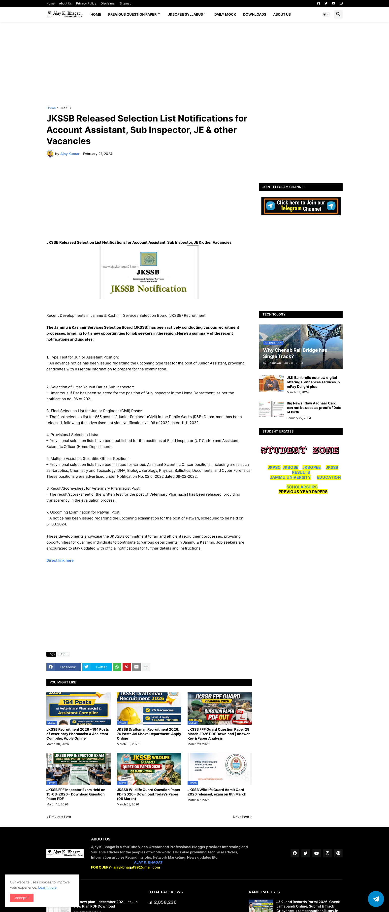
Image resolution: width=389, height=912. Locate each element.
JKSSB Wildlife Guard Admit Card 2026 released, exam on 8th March (217, 792)
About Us (65, 3)
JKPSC (274, 467)
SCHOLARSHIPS (302, 486)
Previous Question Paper (132, 14)
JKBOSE (290, 467)
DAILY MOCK (225, 14)
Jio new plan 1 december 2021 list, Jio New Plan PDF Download (106, 904)
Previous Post (60, 817)
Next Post (241, 817)
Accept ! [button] (22, 898)
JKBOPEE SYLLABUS (185, 14)
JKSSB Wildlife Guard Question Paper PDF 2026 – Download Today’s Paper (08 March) (148, 794)
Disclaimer (108, 3)
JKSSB (65, 108)
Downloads (254, 14)
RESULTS (301, 472)
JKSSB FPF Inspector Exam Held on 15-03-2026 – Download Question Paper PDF (75, 794)
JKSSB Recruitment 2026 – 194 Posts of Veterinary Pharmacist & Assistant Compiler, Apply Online (77, 733)
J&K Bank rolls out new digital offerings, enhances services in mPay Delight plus (313, 382)
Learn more (47, 887)
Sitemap (125, 3)
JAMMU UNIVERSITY (290, 477)
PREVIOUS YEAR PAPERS (303, 491)
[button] (326, 14)
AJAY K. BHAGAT (148, 862)
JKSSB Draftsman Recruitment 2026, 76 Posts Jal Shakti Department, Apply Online (149, 733)
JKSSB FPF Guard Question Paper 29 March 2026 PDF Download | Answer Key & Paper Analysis (219, 733)
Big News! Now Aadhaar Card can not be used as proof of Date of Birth (314, 407)
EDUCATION (329, 477)
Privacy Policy (86, 3)
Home (50, 3)
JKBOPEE (311, 467)
